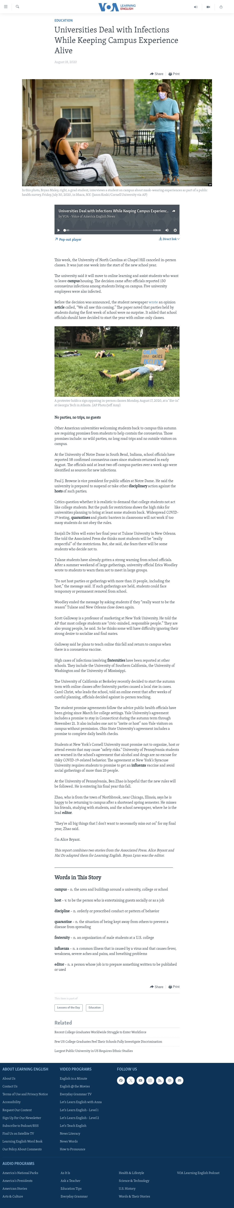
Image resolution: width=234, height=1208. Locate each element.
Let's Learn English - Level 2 (79, 1118)
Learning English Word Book (22, 1141)
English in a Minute (73, 1078)
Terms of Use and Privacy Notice (25, 1094)
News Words (69, 1141)
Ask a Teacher (70, 1181)
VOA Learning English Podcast (198, 1173)
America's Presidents (17, 1181)
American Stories (14, 1188)
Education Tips (71, 1188)
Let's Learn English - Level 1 (79, 1110)
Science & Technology (134, 1181)
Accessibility (11, 1102)
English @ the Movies (75, 1086)
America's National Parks (20, 1173)
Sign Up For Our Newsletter (21, 1118)
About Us (8, 1078)
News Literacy (70, 1133)
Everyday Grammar (74, 1196)
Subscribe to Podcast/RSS (20, 1125)
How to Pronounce (72, 1149)
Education (63, 21)
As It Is (65, 1173)
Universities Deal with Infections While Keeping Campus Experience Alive (118, 211)
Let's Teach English (73, 1125)
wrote (153, 302)
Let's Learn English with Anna (81, 1102)
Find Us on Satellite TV (18, 1133)
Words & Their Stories (134, 1196)
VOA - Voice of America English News (89, 216)
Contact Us (9, 1086)
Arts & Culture (12, 1196)
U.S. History (127, 1188)
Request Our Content (17, 1110)
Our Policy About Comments (22, 1149)
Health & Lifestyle (131, 1173)
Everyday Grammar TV (76, 1094)
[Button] (156, 74)
